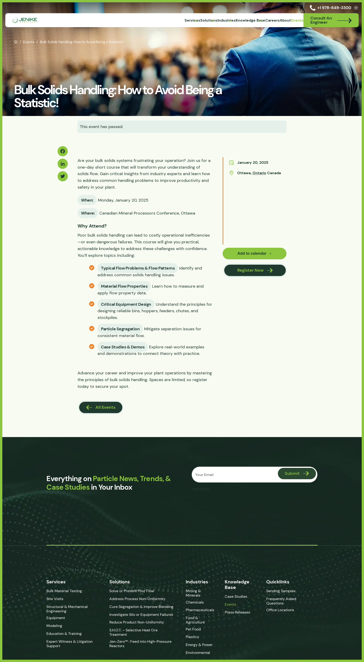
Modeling (41, 627)
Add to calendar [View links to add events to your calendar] (252, 253)
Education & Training (51, 635)
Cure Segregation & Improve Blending (135, 608)
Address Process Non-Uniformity (131, 600)
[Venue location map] (253, 210)
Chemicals (197, 600)
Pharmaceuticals (202, 608)
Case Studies (240, 597)
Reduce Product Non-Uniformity (130, 623)
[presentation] (227, 504)
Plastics (194, 635)
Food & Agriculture (197, 618)
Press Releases (241, 613)
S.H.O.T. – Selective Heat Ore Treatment (136, 631)
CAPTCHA (201, 490)
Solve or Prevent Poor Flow (125, 592)
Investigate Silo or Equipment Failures (135, 616)
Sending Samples (288, 592)
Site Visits (41, 600)
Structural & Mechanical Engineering (54, 610)
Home (16, 41)
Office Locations (288, 611)
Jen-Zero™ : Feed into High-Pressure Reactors (134, 641)
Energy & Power (201, 642)
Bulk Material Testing (51, 592)
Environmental (200, 650)
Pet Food (195, 627)
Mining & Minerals (203, 592)
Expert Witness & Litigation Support (56, 644)
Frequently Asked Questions (289, 602)
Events (28, 42)
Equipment (42, 619)
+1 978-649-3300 (329, 8)
